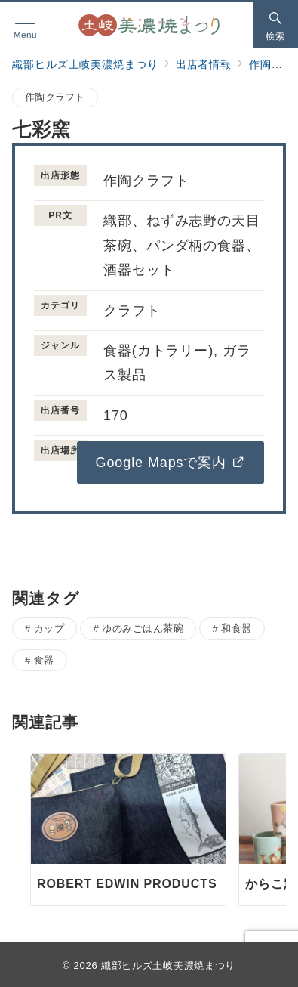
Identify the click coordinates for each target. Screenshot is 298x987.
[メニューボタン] (25, 25)
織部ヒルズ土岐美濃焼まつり (168, 965)
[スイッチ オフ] (275, 25)
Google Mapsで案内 (170, 462)
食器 (44, 660)
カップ (49, 628)
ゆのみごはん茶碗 (142, 628)
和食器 (236, 628)
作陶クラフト (55, 97)
